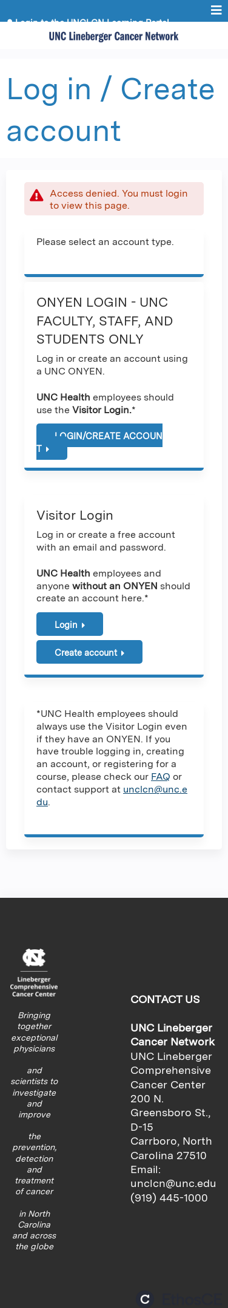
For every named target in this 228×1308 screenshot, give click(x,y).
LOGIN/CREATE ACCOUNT (99, 442)
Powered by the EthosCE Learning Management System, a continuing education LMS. (179, 1299)
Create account (86, 652)
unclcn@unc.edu (173, 1183)
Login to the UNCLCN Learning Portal (92, 23)
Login (66, 625)
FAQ (160, 776)
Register (33, 31)
